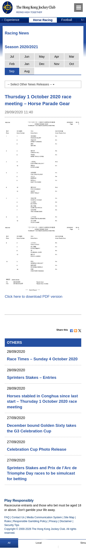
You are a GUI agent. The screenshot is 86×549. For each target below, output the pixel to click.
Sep (11, 71)
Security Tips (11, 525)
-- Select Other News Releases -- (31, 84)
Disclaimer (66, 521)
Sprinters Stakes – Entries (31, 377)
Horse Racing (43, 20)
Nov (56, 64)
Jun (26, 56)
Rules (8, 521)
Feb (11, 64)
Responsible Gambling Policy (30, 521)
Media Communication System (44, 517)
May (42, 56)
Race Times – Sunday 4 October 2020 (42, 359)
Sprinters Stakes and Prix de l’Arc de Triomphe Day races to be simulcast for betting (42, 473)
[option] (43, 20)
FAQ (7, 517)
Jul (12, 56)
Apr (56, 56)
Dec (42, 64)
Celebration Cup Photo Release (36, 449)
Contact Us (18, 517)
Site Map (69, 517)
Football (66, 20)
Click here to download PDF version (33, 297)
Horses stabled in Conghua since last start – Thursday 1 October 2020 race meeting (42, 401)
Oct (71, 64)
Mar (71, 56)
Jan (26, 64)
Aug (27, 71)
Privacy (53, 521)
